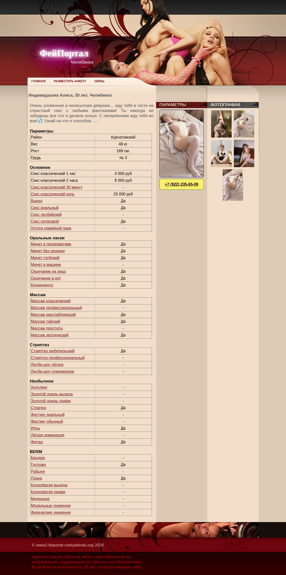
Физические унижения (51, 512)
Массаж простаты (47, 328)
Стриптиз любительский (53, 351)
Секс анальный (45, 208)
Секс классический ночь (53, 194)
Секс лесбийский (46, 214)
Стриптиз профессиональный (58, 358)
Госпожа (38, 465)
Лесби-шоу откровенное (52, 371)
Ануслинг (39, 387)
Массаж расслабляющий (53, 315)
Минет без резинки (48, 251)
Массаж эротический (50, 335)
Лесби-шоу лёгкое (47, 365)
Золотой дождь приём (51, 401)
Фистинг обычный (47, 421)
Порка (36, 478)
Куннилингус (42, 285)
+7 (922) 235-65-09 (181, 184)
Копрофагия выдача (49, 485)
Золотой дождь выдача (52, 394)
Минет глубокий (45, 258)
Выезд (36, 201)
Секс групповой (45, 221)
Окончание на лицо (48, 271)
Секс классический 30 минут (56, 187)
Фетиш (37, 442)
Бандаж (38, 458)
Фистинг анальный (48, 415)
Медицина (40, 499)
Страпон (38, 408)
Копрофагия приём (48, 492)
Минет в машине (46, 264)
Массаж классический (51, 301)
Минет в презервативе (51, 244)
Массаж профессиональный (56, 308)
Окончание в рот (46, 278)
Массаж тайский (45, 321)
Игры (35, 428)
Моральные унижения (51, 506)
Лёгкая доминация (47, 435)
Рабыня (38, 471)
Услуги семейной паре (51, 228)
